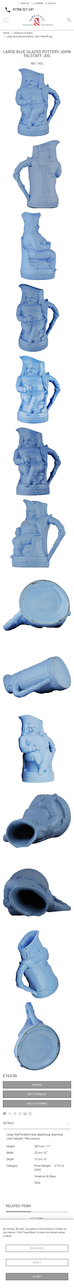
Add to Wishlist (37, 1094)
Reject (37, 1262)
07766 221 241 (18, 9)
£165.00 (10, 1076)
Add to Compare (37, 1103)
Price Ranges (42, 1165)
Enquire (37, 1084)
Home (6, 33)
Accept (37, 1276)
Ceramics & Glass (23, 33)
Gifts (37, 1182)
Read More (37, 1248)
